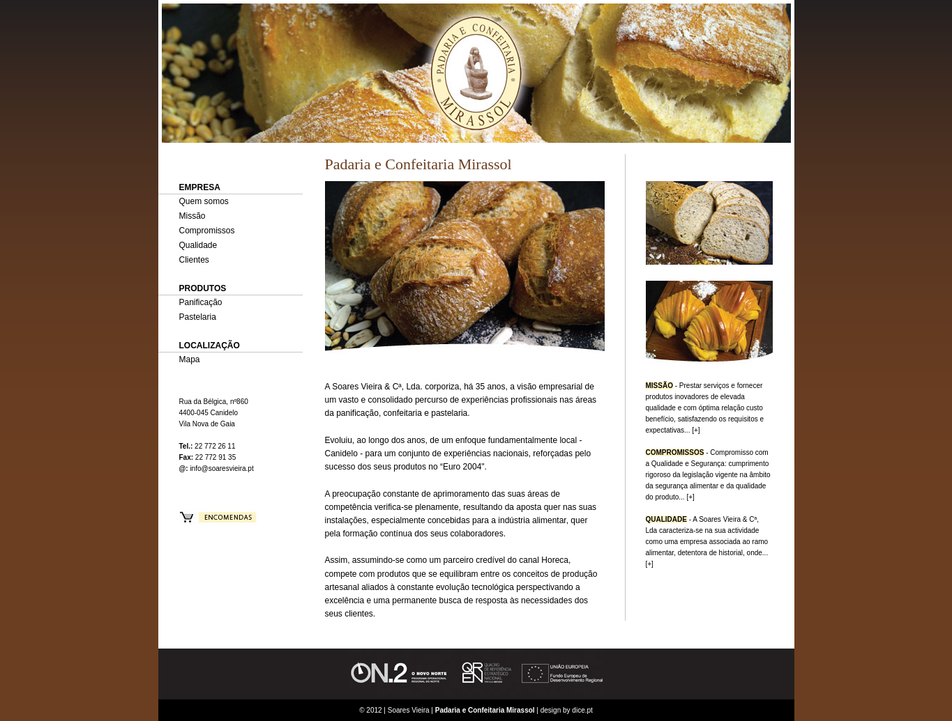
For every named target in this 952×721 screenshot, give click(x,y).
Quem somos (204, 201)
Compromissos (207, 230)
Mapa (189, 359)
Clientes (194, 260)
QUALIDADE (666, 519)
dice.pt (582, 710)
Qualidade (198, 245)
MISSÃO (659, 385)
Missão (192, 216)
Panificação (200, 302)
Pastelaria (197, 317)
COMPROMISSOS (675, 452)
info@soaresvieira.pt (221, 468)
